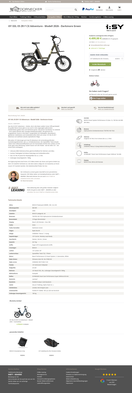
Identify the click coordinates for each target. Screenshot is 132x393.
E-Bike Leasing (41, 372)
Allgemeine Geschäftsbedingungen (77, 381)
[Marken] (84, 17)
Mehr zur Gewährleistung (106, 109)
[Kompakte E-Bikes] (54, 17)
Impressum (69, 383)
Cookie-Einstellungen (72, 372)
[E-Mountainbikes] (40, 17)
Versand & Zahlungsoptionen (46, 379)
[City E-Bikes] (13, 17)
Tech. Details (21, 115)
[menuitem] (61, 9)
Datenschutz (70, 377)
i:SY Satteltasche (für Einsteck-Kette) (101, 59)
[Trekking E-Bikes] (26, 17)
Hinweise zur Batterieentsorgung (76, 374)
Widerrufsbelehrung (72, 379)
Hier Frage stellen (98, 98)
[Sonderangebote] (95, 17)
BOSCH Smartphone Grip (17, 351)
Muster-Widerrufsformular (45, 381)
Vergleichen (93, 70)
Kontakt (39, 377)
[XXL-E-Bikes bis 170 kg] (71, 17)
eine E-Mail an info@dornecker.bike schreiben (38, 178)
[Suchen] (76, 10)
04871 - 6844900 (15, 374)
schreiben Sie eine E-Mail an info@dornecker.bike (42, 192)
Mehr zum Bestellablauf (27, 109)
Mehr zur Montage (67, 109)
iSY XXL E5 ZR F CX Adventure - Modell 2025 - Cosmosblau (21, 321)
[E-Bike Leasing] (108, 17)
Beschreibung (12, 115)
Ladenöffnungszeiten (43, 383)
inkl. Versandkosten (100, 42)
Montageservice (42, 374)
